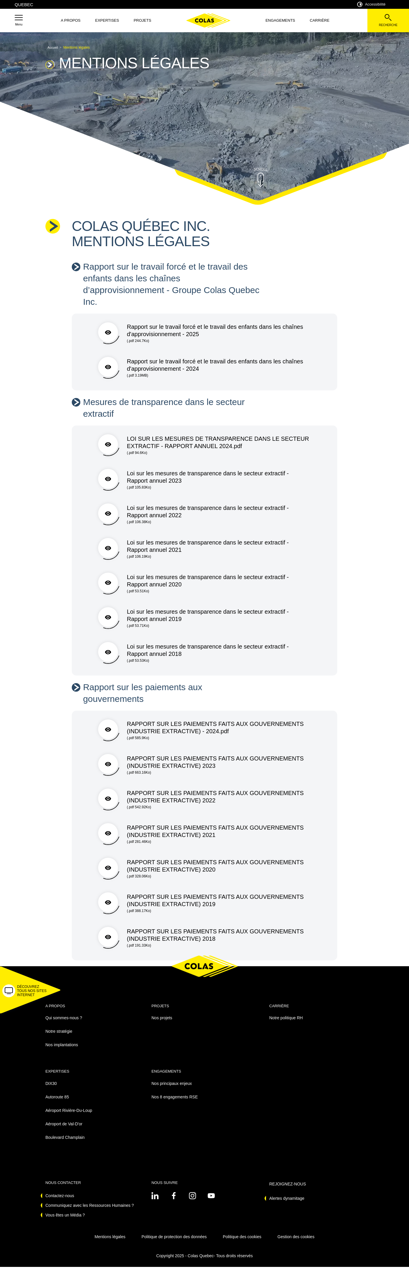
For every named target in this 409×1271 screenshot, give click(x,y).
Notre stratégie (58, 1035)
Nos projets (161, 1022)
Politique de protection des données (174, 1240)
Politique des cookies (242, 1240)
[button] (19, 20)
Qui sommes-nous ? (63, 1022)
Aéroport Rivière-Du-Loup (68, 1114)
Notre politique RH (286, 1022)
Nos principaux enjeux (171, 1087)
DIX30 (51, 1087)
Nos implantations (61, 1049)
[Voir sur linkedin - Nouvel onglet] (155, 1199)
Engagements (280, 20)
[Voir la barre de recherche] (388, 20)
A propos (71, 20)
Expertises (107, 20)
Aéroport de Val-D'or (63, 1127)
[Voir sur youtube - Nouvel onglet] (211, 1199)
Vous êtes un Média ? (65, 1219)
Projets (142, 20)
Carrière (319, 20)
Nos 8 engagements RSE (174, 1100)
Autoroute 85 (57, 1100)
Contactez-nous (59, 1199)
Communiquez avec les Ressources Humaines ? (89, 1209)
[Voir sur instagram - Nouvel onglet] (192, 1199)
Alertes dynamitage (286, 1202)
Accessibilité (371, 4)
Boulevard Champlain (65, 1141)
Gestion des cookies (295, 1240)
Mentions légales (110, 1240)
